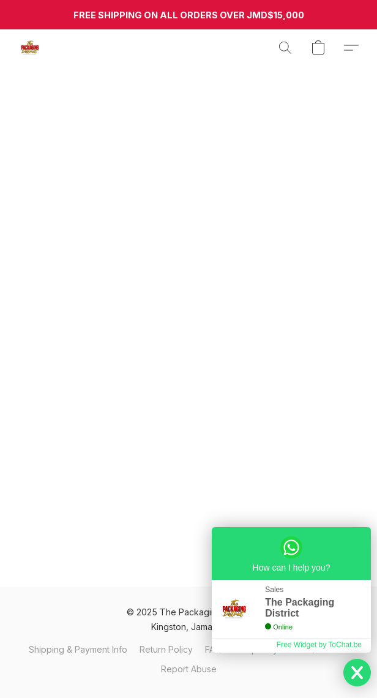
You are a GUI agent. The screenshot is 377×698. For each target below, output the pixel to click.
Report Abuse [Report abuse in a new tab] (189, 669)
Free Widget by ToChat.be (319, 644)
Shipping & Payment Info (78, 649)
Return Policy (166, 649)
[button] (30, 47)
